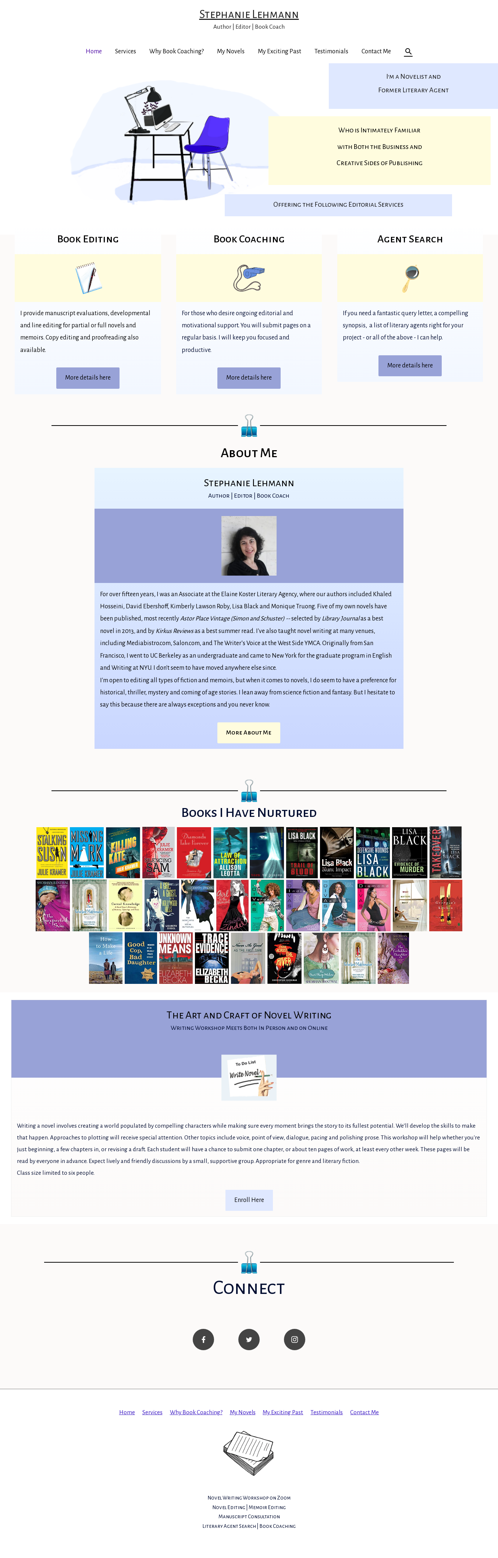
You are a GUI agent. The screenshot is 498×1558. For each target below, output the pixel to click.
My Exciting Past (279, 51)
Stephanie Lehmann (249, 14)
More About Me (248, 732)
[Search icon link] (408, 51)
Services (125, 51)
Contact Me (376, 51)
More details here (88, 377)
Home (94, 51)
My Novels (231, 51)
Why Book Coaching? (176, 51)
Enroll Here (249, 1202)
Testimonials (331, 51)
